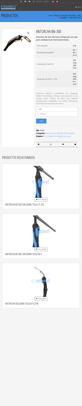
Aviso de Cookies (10, 393)
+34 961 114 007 (40, 1)
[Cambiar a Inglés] (53, 1)
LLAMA (6, 375)
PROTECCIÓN (8, 366)
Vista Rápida (41, 200)
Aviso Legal (8, 388)
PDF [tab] (40, 109)
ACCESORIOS (8, 369)
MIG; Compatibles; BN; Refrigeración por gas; (57, 136)
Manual (56, 15)
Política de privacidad (12, 391)
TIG (5, 347)
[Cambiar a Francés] (57, 1)
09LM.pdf (43, 114)
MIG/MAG (7, 344)
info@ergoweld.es (19, 331)
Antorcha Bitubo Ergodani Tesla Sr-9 (23, 254)
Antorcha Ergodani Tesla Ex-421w (21, 303)
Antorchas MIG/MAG (68, 15)
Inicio (50, 15)
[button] (28, 33)
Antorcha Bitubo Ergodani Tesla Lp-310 (24, 204)
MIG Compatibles (69, 133)
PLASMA (7, 372)
